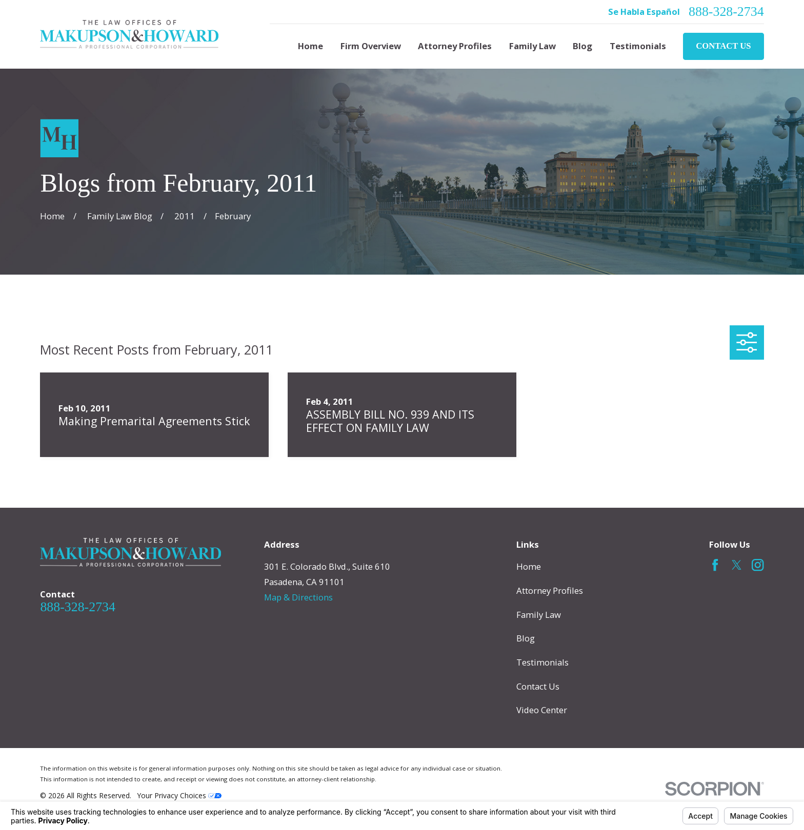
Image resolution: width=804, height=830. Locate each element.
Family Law (538, 614)
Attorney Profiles (549, 590)
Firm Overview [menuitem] (370, 46)
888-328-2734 (726, 11)
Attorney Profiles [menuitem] (455, 46)
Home (528, 566)
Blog (525, 638)
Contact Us (723, 46)
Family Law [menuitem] (532, 46)
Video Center (541, 710)
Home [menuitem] (310, 46)
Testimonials (542, 662)
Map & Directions (298, 597)
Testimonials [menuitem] (638, 46)
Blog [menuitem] (582, 46)
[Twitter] (736, 565)
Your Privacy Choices (179, 795)
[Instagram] (757, 565)
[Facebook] (715, 565)
